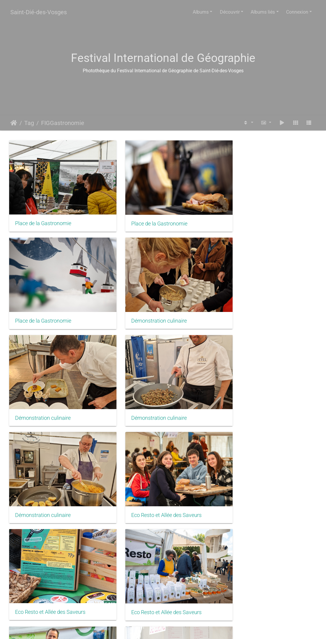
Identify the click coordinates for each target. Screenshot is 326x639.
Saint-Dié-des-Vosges (38, 12)
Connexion (297, 12)
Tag (29, 122)
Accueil (13, 122)
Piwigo (177, 629)
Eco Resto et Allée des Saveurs (156, 396)
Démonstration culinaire (43, 306)
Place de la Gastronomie (43, 216)
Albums (201, 12)
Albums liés (263, 12)
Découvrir (230, 12)
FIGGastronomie (62, 122)
